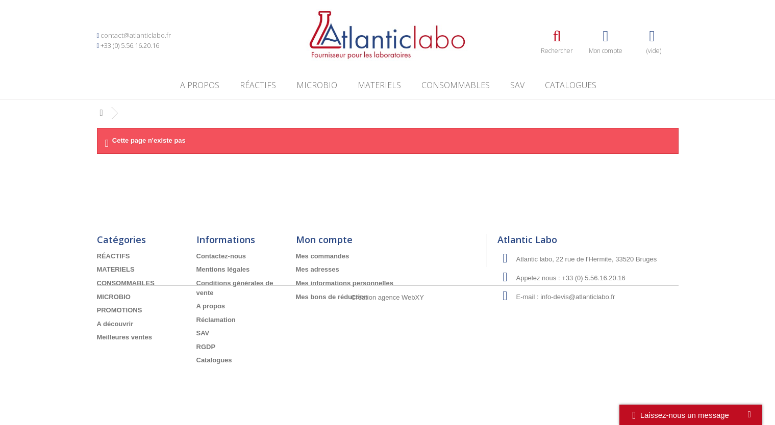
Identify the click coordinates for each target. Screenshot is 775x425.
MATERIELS (379, 85)
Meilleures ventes (124, 337)
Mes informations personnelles (344, 283)
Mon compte (324, 239)
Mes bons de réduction (332, 297)
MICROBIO (316, 85)
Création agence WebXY (387, 397)
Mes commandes (322, 256)
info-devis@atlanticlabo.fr (577, 297)
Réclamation (216, 320)
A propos (199, 85)
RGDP (206, 347)
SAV (517, 85)
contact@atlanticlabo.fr (136, 35)
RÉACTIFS (258, 85)
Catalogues (570, 85)
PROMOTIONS (119, 310)
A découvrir (115, 324)
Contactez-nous (221, 256)
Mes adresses (317, 269)
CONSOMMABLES (455, 85)
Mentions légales (223, 269)
